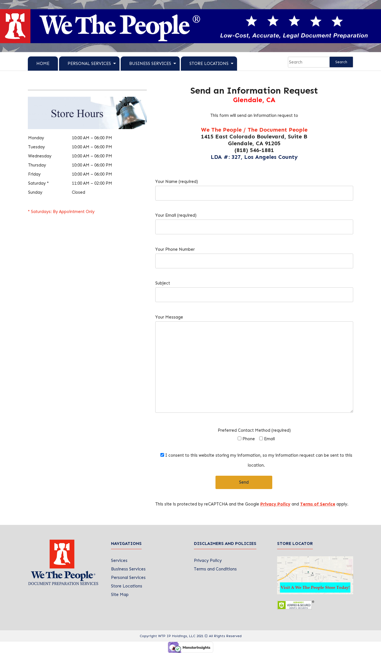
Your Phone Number (254, 255)
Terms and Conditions (215, 569)
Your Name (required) (254, 187)
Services (119, 560)
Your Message (254, 366)
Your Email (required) (254, 221)
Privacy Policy (275, 504)
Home (42, 63)
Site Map (120, 594)
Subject (254, 289)
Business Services (150, 63)
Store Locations (209, 63)
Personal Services (89, 63)
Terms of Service (317, 504)
